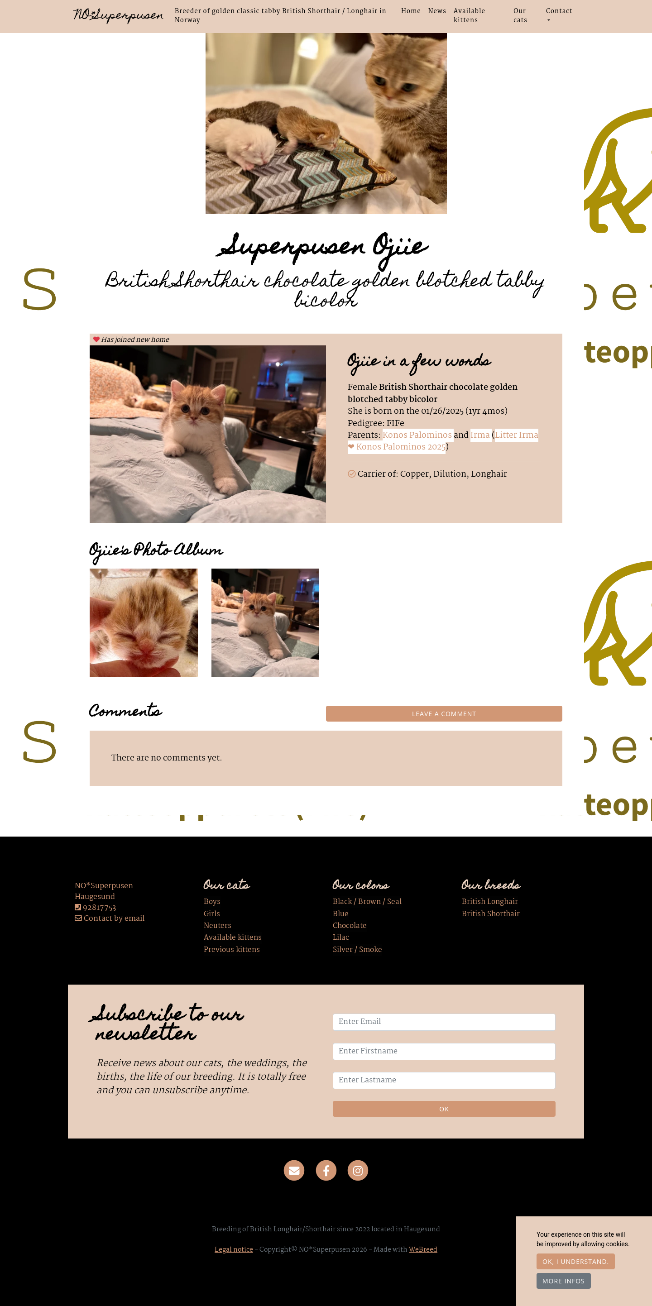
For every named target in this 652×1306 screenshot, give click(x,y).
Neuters (217, 926)
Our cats (520, 15)
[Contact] (294, 1171)
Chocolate (350, 926)
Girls (212, 914)
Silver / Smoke (357, 950)
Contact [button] (559, 11)
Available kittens (469, 15)
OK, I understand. (575, 1261)
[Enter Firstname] (444, 1051)
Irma (481, 435)
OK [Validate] (444, 1109)
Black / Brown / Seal (367, 902)
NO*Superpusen (119, 16)
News (437, 11)
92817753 (99, 908)
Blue (341, 914)
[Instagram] (358, 1171)
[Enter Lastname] (444, 1080)
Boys (212, 902)
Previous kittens (232, 950)
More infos (563, 1281)
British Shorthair (491, 914)
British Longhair (490, 902)
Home (411, 11)
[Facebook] (326, 1171)
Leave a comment (444, 713)
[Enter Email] (444, 1022)
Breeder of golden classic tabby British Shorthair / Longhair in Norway (281, 15)
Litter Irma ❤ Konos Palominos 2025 (443, 441)
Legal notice (234, 1249)
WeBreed (423, 1249)
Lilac (341, 938)
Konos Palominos (418, 435)
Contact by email (109, 919)
